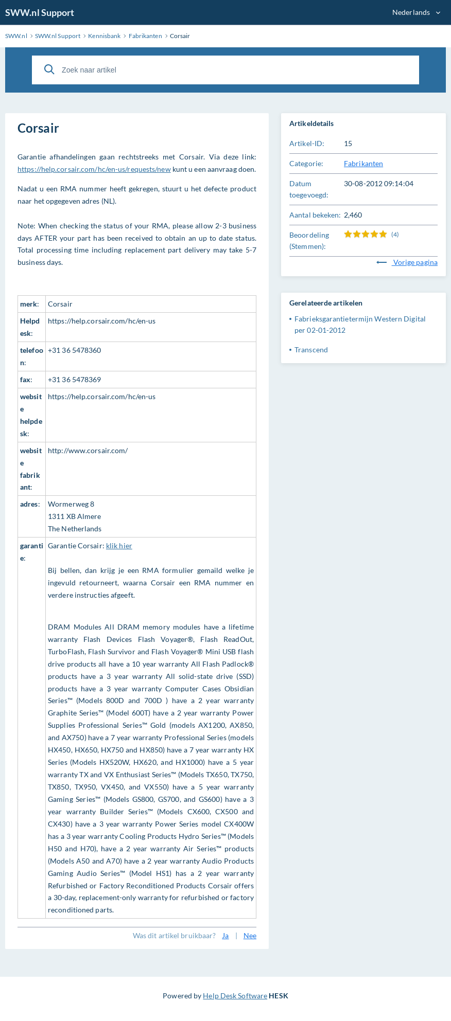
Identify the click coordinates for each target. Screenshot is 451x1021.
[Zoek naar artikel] (225, 70)
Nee (250, 935)
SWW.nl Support (39, 12)
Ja (225, 935)
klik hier (119, 545)
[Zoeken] (49, 69)
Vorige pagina (407, 262)
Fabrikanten (363, 163)
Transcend (311, 349)
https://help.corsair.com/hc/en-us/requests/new (94, 169)
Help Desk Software (235, 995)
